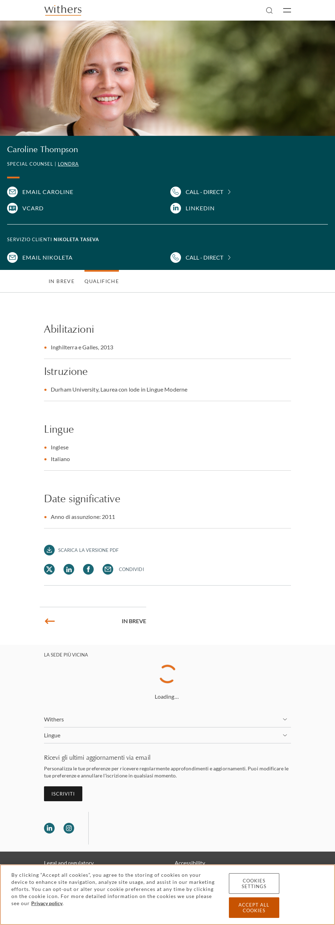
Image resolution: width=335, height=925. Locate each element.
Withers (54, 719)
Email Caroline (47, 191)
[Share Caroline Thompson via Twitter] (49, 569)
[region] (167, 894)
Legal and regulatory (69, 862)
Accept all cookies (253, 907)
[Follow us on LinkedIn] (49, 828)
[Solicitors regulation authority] (130, 828)
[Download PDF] (81, 550)
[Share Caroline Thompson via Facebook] (88, 569)
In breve (62, 281)
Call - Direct (204, 191)
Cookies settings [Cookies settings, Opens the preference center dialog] (254, 883)
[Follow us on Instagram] (69, 828)
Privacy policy (46, 903)
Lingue (52, 735)
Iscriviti (63, 794)
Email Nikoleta (47, 257)
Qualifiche (101, 281)
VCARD (33, 208)
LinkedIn (200, 208)
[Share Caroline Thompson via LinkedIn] (69, 569)
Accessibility (190, 862)
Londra (68, 164)
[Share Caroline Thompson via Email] (108, 569)
